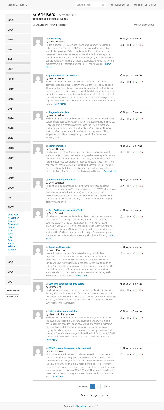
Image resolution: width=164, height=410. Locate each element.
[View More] (60, 104)
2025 (11, 29)
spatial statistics (56, 146)
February (12, 246)
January (12, 249)
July (10, 230)
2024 (11, 39)
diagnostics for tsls (57, 112)
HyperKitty (81, 406)
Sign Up (150, 4)
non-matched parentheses (61, 179)
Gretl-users (44, 14)
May (10, 237)
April (10, 240)
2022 (11, 59)
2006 (11, 261)
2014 (11, 138)
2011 (11, 167)
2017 (11, 108)
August (11, 227)
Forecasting (53, 38)
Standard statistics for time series (65, 284)
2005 (11, 271)
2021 (11, 69)
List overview (13, 290)
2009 (11, 187)
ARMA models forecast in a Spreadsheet (68, 348)
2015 (11, 128)
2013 (11, 148)
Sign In (138, 4)
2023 (11, 49)
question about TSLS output (62, 75)
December (13, 214)
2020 (11, 79)
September (13, 224)
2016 (11, 118)
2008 (11, 197)
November (13, 218)
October (12, 221)
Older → (106, 386)
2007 (11, 207)
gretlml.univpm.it (18, 4)
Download (12, 297)
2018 (11, 98)
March (11, 243)
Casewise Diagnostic (58, 247)
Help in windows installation (62, 311)
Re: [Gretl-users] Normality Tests (64, 210)
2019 (11, 89)
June (10, 233)
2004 (11, 281)
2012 (11, 158)
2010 (11, 177)
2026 (11, 19)
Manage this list (120, 4)
